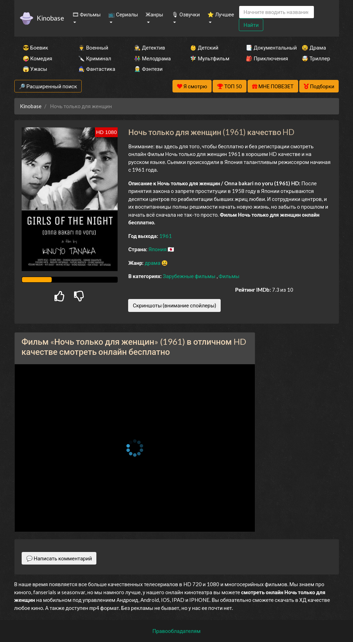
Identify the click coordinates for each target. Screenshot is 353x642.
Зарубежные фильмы (189, 276)
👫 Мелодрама (152, 58)
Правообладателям (177, 631)
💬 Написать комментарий (59, 558)
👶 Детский (204, 47)
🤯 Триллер (316, 58)
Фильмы (229, 276)
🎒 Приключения (264, 58)
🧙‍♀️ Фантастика (96, 69)
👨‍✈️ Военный (93, 47)
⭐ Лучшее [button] (220, 14)
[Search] (276, 12)
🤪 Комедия (37, 58)
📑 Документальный (264, 47)
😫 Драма (314, 47)
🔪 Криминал (94, 58)
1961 (165, 236)
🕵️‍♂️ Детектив (149, 47)
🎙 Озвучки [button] (186, 14)
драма (153, 263)
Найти (250, 25)
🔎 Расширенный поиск (48, 86)
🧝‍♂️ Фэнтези (148, 69)
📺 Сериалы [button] (123, 14)
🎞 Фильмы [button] (86, 14)
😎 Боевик (35, 47)
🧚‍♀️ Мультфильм (208, 58)
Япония (158, 249)
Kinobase (50, 18)
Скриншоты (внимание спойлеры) (174, 305)
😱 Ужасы (35, 69)
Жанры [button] (154, 14)
